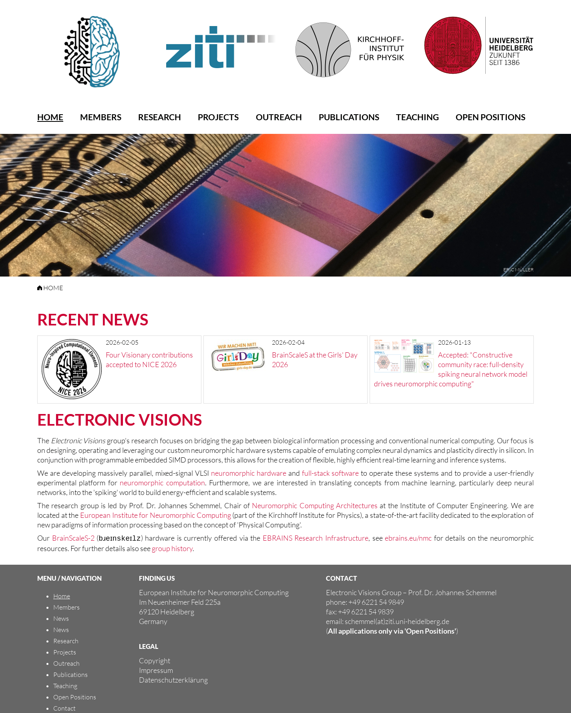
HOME (50, 288)
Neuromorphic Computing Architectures (315, 505)
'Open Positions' (430, 630)
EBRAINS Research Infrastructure (317, 537)
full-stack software (330, 473)
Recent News (92, 319)
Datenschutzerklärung (173, 679)
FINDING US (157, 577)
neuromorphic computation (162, 482)
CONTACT (341, 577)
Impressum (156, 669)
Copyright (154, 659)
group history (172, 547)
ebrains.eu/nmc (409, 537)
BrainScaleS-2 (73, 537)
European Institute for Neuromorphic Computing (155, 515)
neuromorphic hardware (248, 473)
